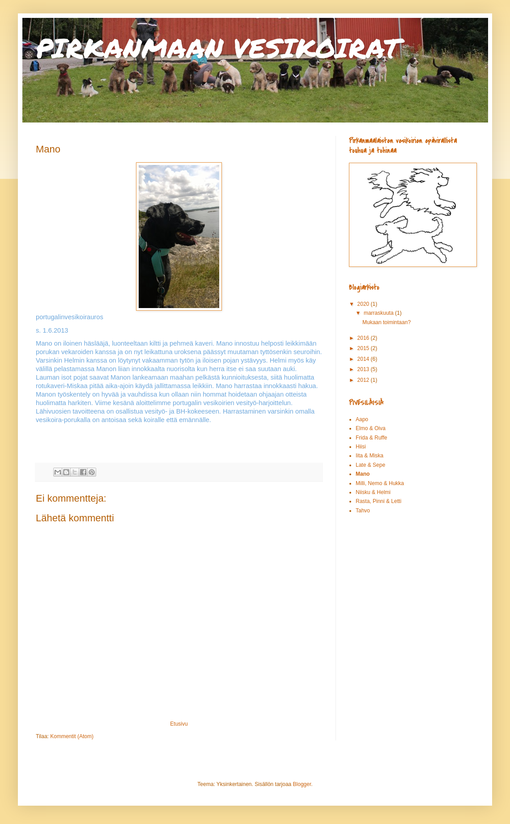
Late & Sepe (370, 465)
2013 (364, 369)
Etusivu (178, 724)
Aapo (362, 419)
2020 (364, 304)
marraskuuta (379, 313)
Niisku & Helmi (373, 492)
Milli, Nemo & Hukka (380, 483)
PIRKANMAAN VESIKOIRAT (218, 47)
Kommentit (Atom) (72, 736)
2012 (364, 380)
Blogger (302, 784)
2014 (364, 359)
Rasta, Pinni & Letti (378, 501)
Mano (363, 474)
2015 (364, 348)
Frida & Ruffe (371, 438)
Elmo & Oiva (371, 428)
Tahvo (363, 510)
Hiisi (361, 447)
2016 (364, 338)
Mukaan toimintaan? (386, 322)
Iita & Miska (369, 455)
